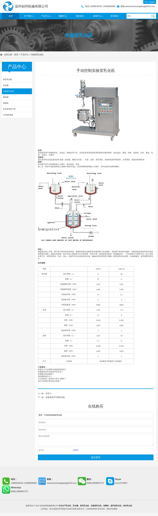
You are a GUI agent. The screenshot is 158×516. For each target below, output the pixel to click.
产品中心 (45, 16)
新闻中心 (97, 16)
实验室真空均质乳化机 (55, 457)
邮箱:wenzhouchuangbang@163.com (138, 6)
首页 (11, 16)
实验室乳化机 (37, 56)
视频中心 (63, 16)
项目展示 (80, 16)
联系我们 (115, 16)
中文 (146, 2)
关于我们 (28, 16)
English (152, 2)
